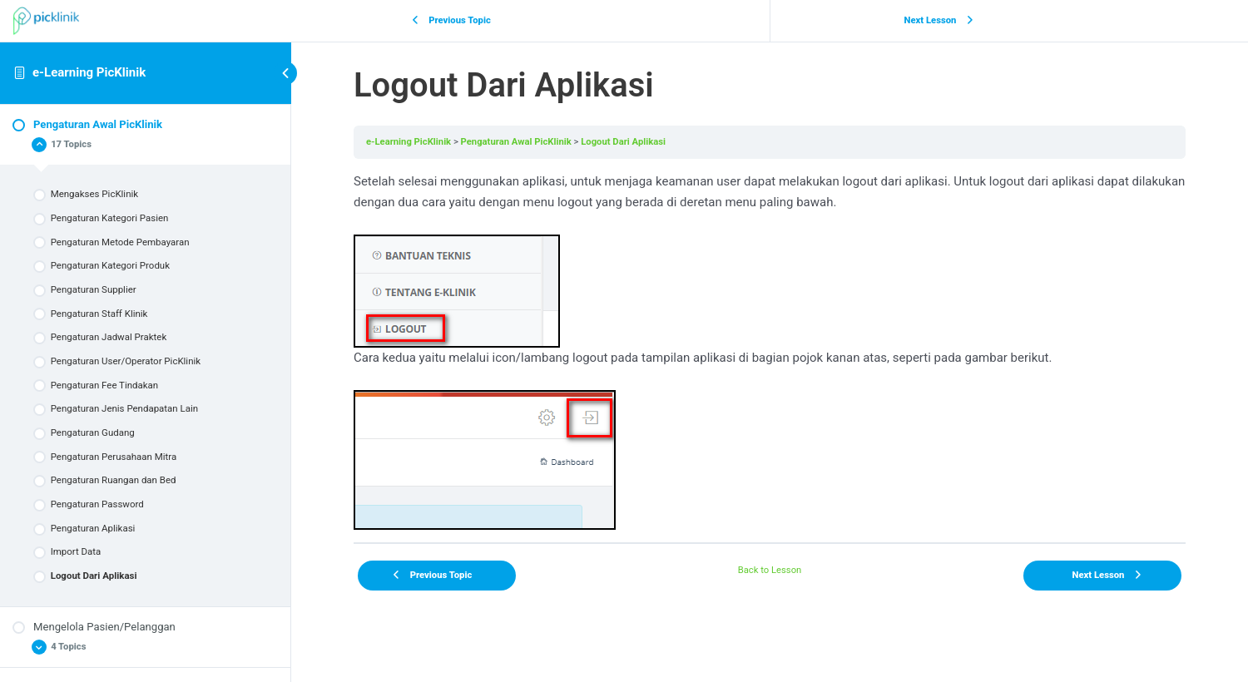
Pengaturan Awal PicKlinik (516, 141)
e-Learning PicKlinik (89, 72)
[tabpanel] (770, 350)
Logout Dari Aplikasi (623, 141)
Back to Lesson (770, 570)
